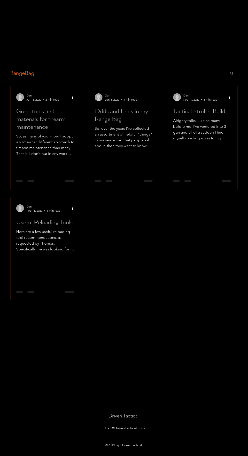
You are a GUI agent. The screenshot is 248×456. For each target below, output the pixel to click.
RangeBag (22, 73)
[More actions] (74, 97)
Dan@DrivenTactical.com (125, 428)
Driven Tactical (123, 415)
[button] (231, 73)
